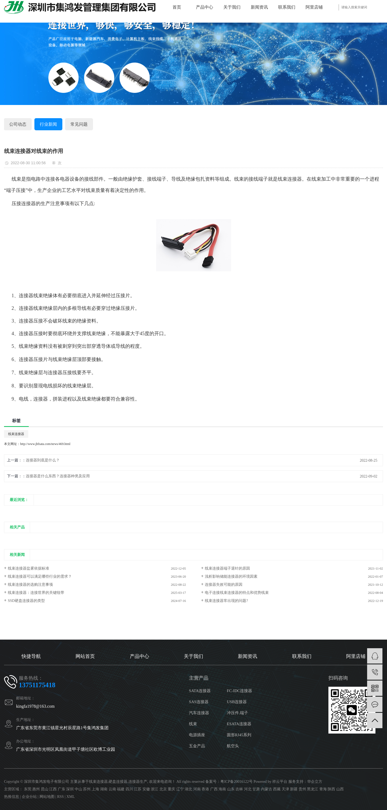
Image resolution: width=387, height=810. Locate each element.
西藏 (277, 789)
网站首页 (85, 656)
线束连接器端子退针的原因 (227, 568)
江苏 (137, 789)
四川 (129, 789)
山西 (340, 789)
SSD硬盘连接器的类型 (26, 601)
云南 (112, 789)
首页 (177, 7)
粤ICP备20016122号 (236, 782)
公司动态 (17, 124)
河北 (248, 789)
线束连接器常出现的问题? (226, 601)
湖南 (104, 789)
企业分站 (29, 797)
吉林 (239, 789)
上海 (95, 789)
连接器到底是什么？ (43, 460)
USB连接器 (237, 702)
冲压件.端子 (237, 713)
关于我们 (232, 7)
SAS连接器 (199, 702)
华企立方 (314, 782)
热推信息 (11, 797)
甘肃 (256, 789)
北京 (163, 789)
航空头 (233, 746)
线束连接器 (16, 434)
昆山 (44, 789)
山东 (231, 789)
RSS (60, 797)
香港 (205, 789)
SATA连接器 (200, 691)
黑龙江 (312, 789)
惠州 (36, 789)
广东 (61, 789)
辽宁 (180, 789)
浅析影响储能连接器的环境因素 (231, 576)
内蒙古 (266, 789)
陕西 (331, 789)
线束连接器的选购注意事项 (30, 585)
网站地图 (47, 797)
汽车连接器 (199, 713)
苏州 (87, 789)
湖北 (188, 789)
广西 (214, 789)
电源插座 (197, 735)
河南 (197, 789)
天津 (285, 789)
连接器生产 (137, 782)
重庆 (171, 789)
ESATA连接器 (239, 724)
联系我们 (286, 7)
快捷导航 (31, 656)
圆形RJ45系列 (239, 735)
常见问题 (79, 124)
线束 (193, 724)
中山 (78, 789)
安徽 (146, 789)
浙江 (154, 789)
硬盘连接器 (118, 782)
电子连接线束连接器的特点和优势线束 (237, 593)
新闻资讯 (259, 7)
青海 (323, 789)
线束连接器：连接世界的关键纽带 (36, 593)
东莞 (27, 789)
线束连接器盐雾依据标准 (28, 568)
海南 (222, 789)
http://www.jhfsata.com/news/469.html (45, 444)
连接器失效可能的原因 (223, 585)
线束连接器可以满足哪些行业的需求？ (40, 576)
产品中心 (204, 7)
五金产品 (197, 746)
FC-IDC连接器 (239, 691)
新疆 (294, 789)
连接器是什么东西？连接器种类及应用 (58, 476)
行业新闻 (48, 124)
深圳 (70, 789)
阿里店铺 (314, 7)
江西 (53, 789)
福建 (120, 789)
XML (70, 797)
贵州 (302, 789)
